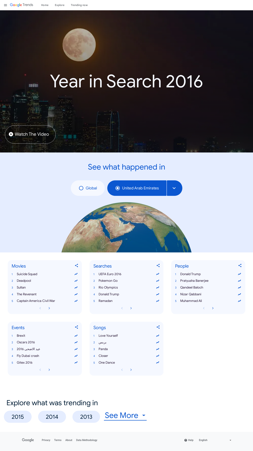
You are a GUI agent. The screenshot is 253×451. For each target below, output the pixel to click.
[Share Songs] (158, 327)
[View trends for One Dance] (158, 363)
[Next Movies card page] (49, 308)
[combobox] (174, 188)
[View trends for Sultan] (76, 287)
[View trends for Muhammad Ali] (239, 301)
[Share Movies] (77, 266)
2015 (18, 416)
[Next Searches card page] (131, 308)
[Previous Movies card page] (40, 308)
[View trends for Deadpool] (76, 281)
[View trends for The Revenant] (76, 294)
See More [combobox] (121, 415)
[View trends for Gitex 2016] (76, 363)
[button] (45, 274)
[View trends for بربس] (158, 342)
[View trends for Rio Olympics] (158, 287)
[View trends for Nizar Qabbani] (239, 294)
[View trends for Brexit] (76, 336)
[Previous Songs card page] (122, 370)
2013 (86, 416)
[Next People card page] (213, 308)
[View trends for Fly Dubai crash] (76, 356)
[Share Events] (77, 327)
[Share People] (240, 266)
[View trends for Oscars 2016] (76, 342)
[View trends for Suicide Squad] (76, 274)
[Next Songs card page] (131, 370)
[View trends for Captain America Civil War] (76, 301)
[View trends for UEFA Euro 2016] (158, 274)
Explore (59, 5)
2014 (52, 416)
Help (188, 440)
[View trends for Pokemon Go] (158, 281)
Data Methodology (86, 440)
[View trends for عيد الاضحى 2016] (76, 349)
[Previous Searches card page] (122, 308)
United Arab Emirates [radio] (137, 188)
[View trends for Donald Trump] (158, 294)
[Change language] (215, 440)
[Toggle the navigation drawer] (5, 5)
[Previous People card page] (204, 308)
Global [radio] (88, 188)
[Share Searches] (158, 266)
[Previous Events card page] (40, 370)
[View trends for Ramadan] (158, 301)
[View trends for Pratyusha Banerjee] (239, 281)
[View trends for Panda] (158, 349)
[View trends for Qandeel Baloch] (239, 287)
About (68, 440)
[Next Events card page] (49, 370)
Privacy (46, 440)
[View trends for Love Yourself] (158, 336)
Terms (57, 440)
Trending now (79, 5)
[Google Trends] (21, 5)
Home (44, 5)
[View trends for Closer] (158, 356)
